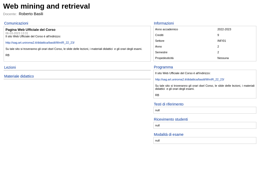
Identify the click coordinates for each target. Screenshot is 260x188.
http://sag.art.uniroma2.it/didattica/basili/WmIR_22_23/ (39, 42)
